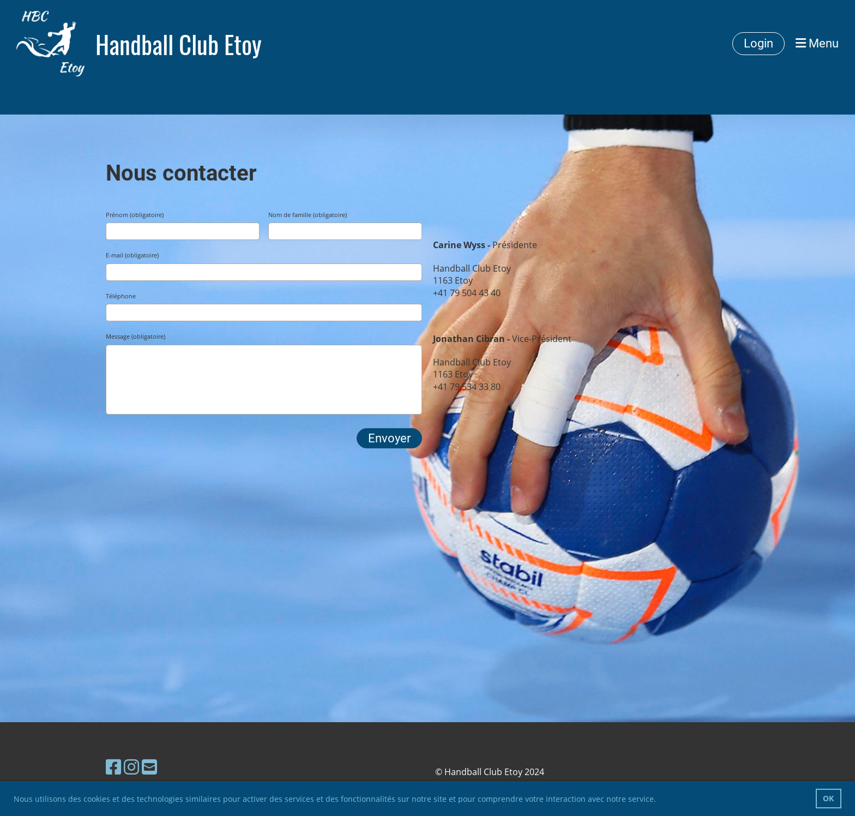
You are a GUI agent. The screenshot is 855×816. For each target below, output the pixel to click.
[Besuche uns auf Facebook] (113, 766)
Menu (817, 43)
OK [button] (828, 798)
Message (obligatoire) (135, 336)
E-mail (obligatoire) (132, 255)
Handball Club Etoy (178, 44)
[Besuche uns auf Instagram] (131, 766)
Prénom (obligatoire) (135, 215)
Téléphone (121, 296)
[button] (659, 800)
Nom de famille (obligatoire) (307, 215)
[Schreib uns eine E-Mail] (149, 766)
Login (758, 43)
